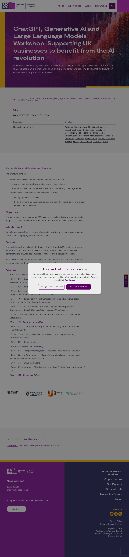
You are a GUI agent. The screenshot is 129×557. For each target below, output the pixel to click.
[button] (51, 286)
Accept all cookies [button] (78, 287)
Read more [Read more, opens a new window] (70, 280)
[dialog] (64, 278)
